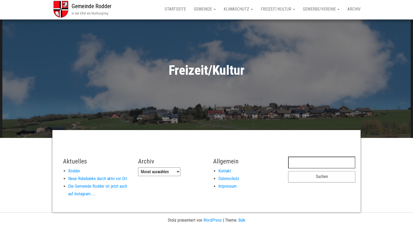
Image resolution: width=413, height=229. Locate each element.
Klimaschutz (238, 9)
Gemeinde (205, 9)
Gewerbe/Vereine (321, 9)
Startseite (175, 9)
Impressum (227, 186)
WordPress (212, 220)
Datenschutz (228, 178)
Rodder (74, 170)
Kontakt (224, 170)
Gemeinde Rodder (92, 6)
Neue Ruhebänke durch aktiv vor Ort (97, 178)
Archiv (354, 9)
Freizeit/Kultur (278, 9)
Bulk (241, 220)
